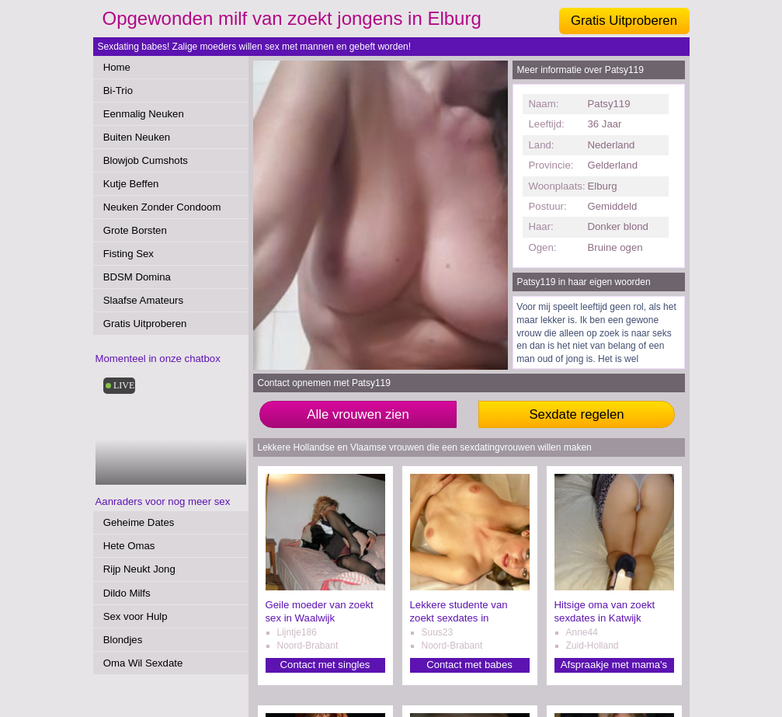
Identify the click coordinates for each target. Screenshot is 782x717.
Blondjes (123, 640)
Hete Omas (129, 546)
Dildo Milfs (127, 593)
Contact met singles (325, 664)
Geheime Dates (139, 522)
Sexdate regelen (576, 414)
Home (116, 67)
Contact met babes (469, 664)
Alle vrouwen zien (358, 414)
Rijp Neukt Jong (139, 569)
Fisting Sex (128, 253)
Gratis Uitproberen (624, 20)
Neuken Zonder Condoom (162, 207)
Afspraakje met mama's (614, 664)
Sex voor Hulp (135, 616)
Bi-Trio (118, 90)
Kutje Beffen (131, 184)
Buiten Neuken (137, 137)
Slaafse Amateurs (143, 300)
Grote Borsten (135, 230)
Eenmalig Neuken (143, 114)
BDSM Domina (137, 277)
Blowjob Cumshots (145, 160)
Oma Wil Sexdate (143, 663)
